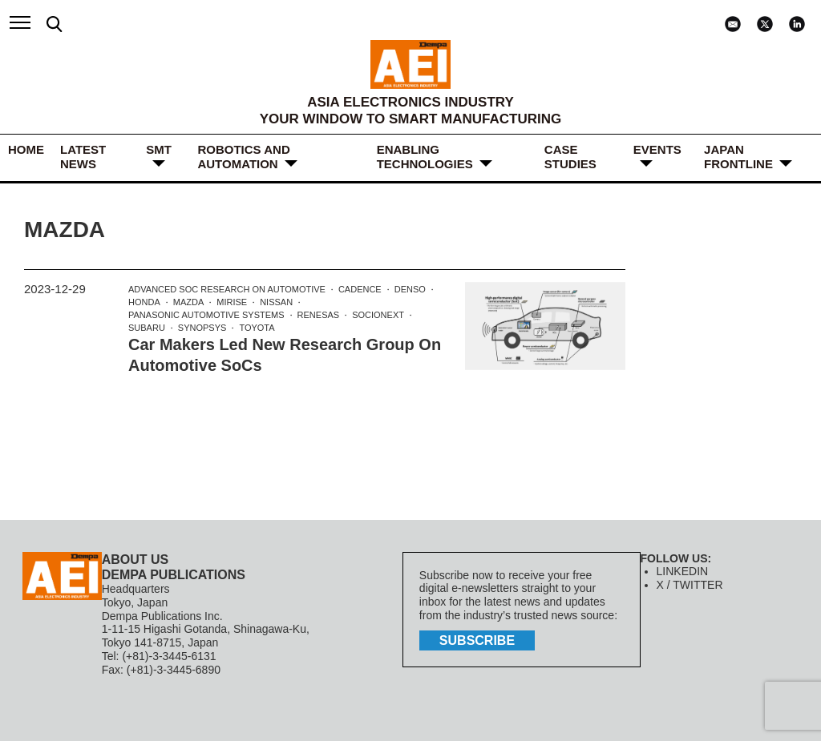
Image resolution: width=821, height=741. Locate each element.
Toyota (256, 327)
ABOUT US (135, 559)
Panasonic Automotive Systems (206, 315)
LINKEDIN (683, 571)
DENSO (410, 289)
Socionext (378, 315)
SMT (159, 149)
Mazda (188, 302)
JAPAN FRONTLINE (738, 157)
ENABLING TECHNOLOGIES (425, 157)
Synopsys (202, 327)
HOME (26, 149)
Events (657, 149)
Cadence (360, 289)
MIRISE (231, 302)
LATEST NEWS (83, 157)
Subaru (146, 327)
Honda (144, 302)
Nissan (276, 302)
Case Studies (570, 157)
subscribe (477, 640)
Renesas (318, 315)
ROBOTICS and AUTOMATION (243, 157)
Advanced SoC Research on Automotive (227, 289)
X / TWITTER (690, 584)
